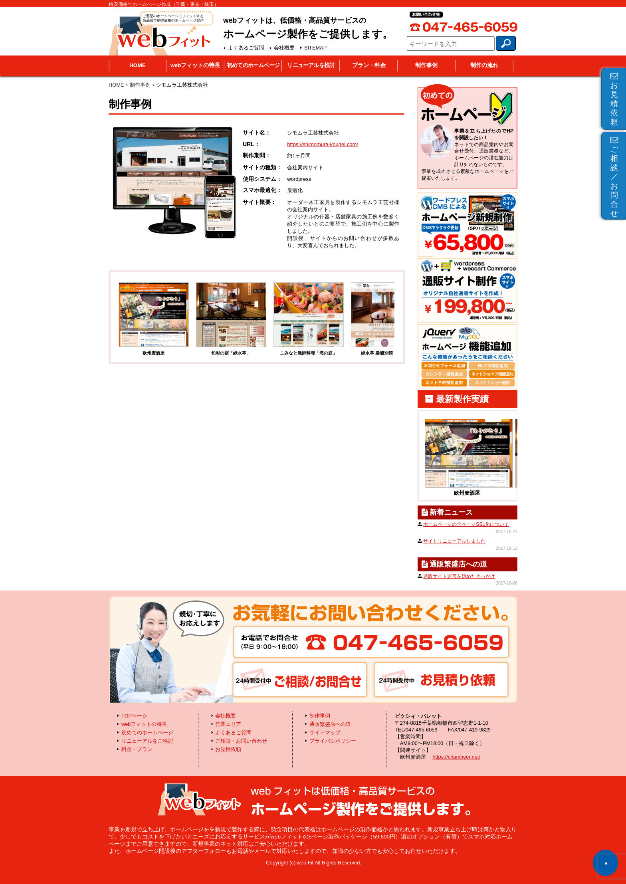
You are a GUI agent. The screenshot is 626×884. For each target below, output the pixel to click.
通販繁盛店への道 (330, 724)
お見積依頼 (614, 99)
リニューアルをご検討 (147, 741)
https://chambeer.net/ (456, 757)
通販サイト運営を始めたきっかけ (459, 576)
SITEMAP (315, 48)
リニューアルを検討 (311, 65)
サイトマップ (325, 732)
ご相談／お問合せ (614, 177)
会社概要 (284, 48)
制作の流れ (484, 65)
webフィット (160, 32)
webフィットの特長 (195, 65)
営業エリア (228, 724)
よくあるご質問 (246, 48)
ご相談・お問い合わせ (241, 741)
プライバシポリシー (332, 741)
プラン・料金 (369, 65)
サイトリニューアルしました (454, 541)
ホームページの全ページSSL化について (466, 524)
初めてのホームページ (253, 65)
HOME (137, 65)
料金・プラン (137, 749)
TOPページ (134, 716)
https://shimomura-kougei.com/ (322, 144)
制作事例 (426, 65)
